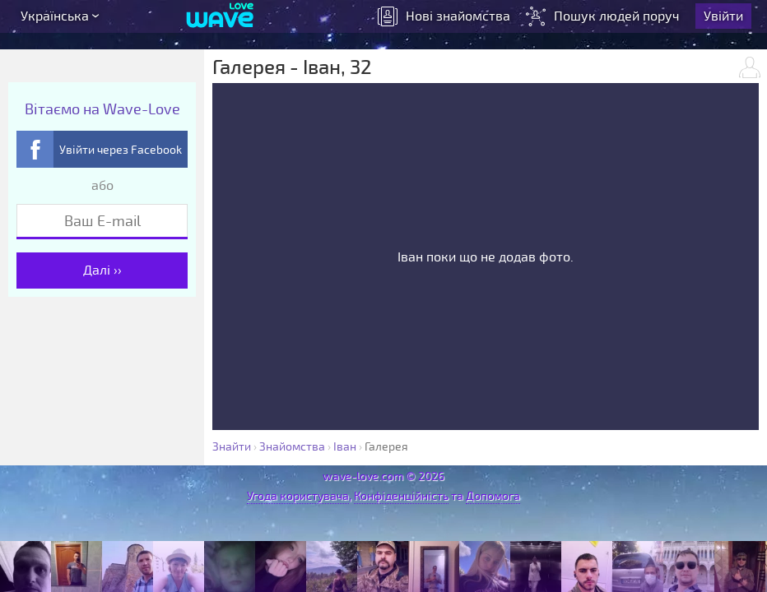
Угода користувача (298, 496)
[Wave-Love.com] (220, 20)
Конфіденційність (401, 496)
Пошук (610, 20)
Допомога (493, 496)
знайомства (450, 20)
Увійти (729, 20)
